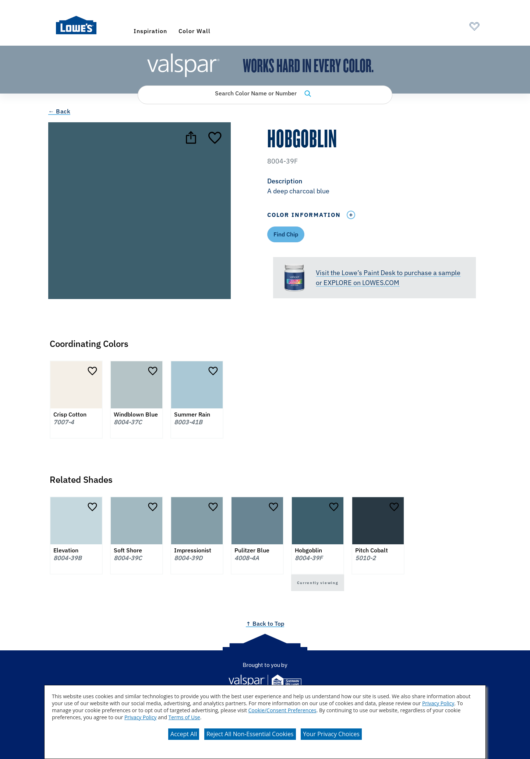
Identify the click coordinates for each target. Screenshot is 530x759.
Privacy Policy (438, 703)
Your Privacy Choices (331, 734)
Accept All (183, 734)
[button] (374, 186)
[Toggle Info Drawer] (351, 215)
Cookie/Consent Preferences (282, 710)
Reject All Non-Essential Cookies (250, 734)
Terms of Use (184, 717)
